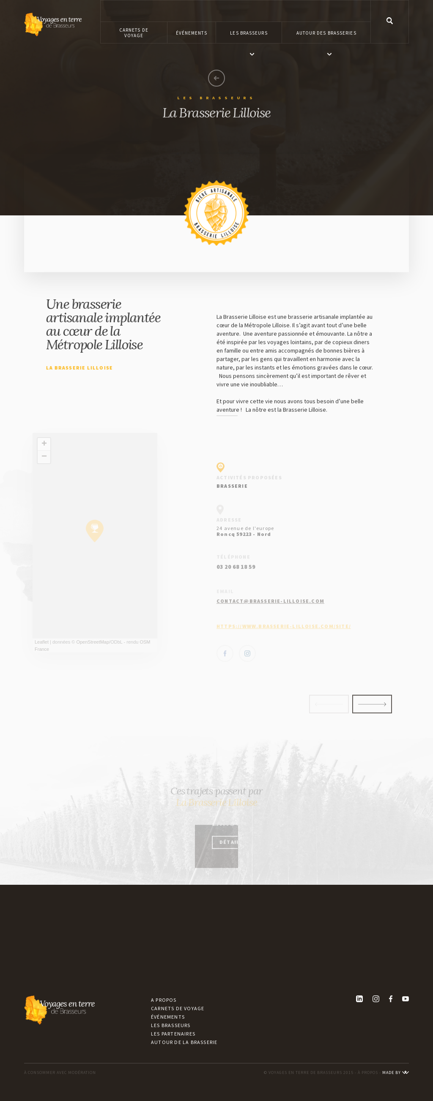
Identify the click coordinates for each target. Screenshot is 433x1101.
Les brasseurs (171, 1025)
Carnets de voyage (177, 1008)
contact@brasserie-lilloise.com (270, 616)
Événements (168, 1017)
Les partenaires (173, 1033)
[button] (249, 32)
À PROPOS (368, 1072)
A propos (164, 1000)
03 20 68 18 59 (235, 588)
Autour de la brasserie (184, 1042)
